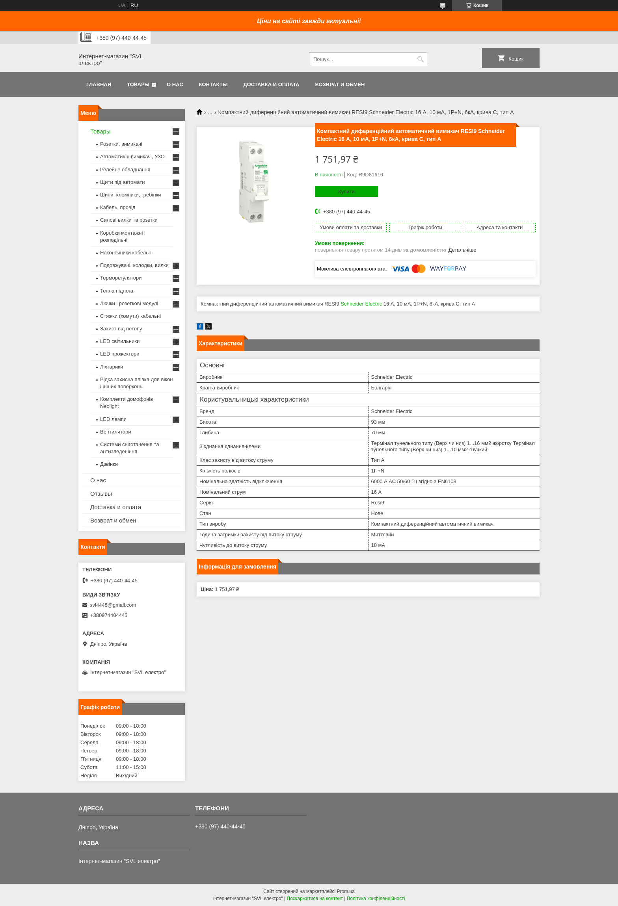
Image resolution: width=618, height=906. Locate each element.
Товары (138, 84)
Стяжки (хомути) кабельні (130, 316)
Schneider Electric (361, 304)
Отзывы (101, 493)
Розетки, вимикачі (121, 144)
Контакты (213, 84)
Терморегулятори (120, 278)
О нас (175, 84)
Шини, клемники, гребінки (130, 195)
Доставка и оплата (271, 84)
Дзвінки (109, 464)
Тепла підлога (116, 291)
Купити (346, 192)
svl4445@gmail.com (113, 605)
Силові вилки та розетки (129, 220)
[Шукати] (420, 59)
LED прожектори (120, 354)
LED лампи (113, 419)
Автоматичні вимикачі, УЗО (132, 156)
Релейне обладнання (125, 169)
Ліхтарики (111, 367)
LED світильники (120, 341)
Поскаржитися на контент (315, 898)
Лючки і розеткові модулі (129, 303)
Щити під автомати (122, 182)
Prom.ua (346, 891)
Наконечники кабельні (126, 253)
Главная (98, 84)
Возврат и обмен (340, 84)
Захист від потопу (121, 329)
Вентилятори (115, 432)
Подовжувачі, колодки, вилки (134, 265)
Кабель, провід (117, 207)
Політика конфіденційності (376, 898)
